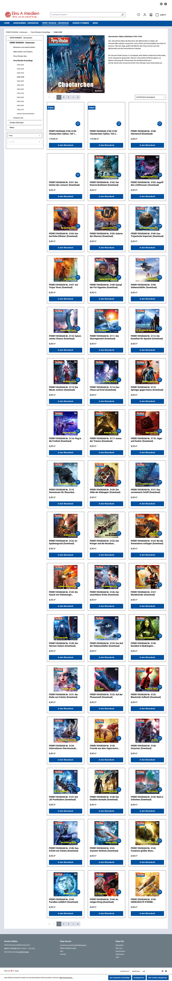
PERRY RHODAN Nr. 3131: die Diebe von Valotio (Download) (63, 695)
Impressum (120, 954)
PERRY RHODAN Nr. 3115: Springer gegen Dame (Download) (147, 388)
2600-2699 (20, 97)
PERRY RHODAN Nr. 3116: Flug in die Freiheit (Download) (65, 439)
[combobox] (85, 14)
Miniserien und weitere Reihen (24, 47)
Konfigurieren (139, 978)
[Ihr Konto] (145, 14)
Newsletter (120, 945)
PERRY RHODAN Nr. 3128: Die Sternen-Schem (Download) (63, 644)
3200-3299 (20, 73)
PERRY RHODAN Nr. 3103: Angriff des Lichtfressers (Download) (147, 183)
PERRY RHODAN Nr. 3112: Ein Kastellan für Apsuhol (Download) (147, 337)
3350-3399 (20, 65)
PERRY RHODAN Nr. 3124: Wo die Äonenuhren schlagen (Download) (147, 542)
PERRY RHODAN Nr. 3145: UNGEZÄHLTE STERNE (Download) (143, 900)
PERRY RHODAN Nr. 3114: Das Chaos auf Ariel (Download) (104, 388)
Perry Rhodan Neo (20, 56)
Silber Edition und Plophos (22, 52)
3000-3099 (20, 81)
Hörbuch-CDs (18, 118)
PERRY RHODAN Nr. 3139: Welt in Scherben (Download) (147, 798)
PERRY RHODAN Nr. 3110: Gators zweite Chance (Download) (65, 337)
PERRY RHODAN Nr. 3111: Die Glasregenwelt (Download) (104, 337)
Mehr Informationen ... (66, 977)
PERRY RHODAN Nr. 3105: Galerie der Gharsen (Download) (106, 234)
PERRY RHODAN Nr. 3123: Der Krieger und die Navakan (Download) (104, 542)
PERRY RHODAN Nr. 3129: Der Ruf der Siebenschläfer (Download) (106, 644)
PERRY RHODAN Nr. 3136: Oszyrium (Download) (143, 747)
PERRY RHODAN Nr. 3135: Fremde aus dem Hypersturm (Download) (104, 747)
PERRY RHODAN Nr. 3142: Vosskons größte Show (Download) (143, 849)
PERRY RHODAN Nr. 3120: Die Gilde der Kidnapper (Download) (105, 490)
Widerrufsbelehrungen (68, 948)
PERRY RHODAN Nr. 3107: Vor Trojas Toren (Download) (63, 286)
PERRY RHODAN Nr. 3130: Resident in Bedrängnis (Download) (143, 644)
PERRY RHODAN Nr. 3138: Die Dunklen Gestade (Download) (104, 798)
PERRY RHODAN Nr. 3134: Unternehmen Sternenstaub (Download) (62, 747)
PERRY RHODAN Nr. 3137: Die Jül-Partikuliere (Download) (63, 798)
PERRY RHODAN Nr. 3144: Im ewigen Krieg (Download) (104, 900)
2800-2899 (20, 89)
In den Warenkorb (65, 145)
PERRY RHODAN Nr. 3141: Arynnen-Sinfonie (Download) (104, 849)
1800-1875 (20, 109)
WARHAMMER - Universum (21, 38)
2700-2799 (20, 93)
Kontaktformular (22, 952)
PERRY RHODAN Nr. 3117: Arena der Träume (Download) (105, 439)
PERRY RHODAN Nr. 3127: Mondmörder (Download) (143, 593)
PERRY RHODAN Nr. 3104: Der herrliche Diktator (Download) (63, 234)
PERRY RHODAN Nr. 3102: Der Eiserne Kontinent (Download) (104, 183)
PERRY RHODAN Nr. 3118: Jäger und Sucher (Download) (146, 439)
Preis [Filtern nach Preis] (24, 136)
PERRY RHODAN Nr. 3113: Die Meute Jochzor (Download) (63, 388)
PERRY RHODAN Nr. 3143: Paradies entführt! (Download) (63, 900)
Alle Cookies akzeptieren (157, 978)
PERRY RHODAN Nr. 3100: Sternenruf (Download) (143, 132)
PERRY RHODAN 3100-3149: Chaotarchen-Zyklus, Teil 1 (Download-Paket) (63, 132)
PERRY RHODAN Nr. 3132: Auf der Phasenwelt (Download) (106, 695)
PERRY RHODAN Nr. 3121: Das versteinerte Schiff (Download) (145, 490)
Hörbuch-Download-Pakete (25, 114)
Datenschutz (120, 951)
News (12, 127)
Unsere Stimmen (17, 122)
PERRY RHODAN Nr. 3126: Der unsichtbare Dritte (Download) (104, 593)
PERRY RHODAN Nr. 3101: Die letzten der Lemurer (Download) (64, 183)
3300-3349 (20, 69)
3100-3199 (20, 77)
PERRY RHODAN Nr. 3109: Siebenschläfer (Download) (144, 286)
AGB (117, 957)
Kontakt (63, 954)
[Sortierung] (150, 97)
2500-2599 (20, 101)
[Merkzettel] (138, 14)
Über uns (119, 948)
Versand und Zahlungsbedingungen (73, 945)
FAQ (61, 951)
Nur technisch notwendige (120, 978)
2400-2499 (20, 105)
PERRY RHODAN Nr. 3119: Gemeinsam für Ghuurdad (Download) (61, 491)
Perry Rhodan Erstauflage (23, 61)
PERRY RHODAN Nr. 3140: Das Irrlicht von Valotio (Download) (63, 849)
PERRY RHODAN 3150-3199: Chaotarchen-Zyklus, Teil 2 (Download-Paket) (103, 132)
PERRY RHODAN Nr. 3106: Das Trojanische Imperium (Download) (147, 234)
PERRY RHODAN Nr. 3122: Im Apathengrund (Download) (63, 542)
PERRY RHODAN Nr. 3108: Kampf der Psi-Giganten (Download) (106, 286)
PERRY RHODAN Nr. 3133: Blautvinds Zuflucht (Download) (146, 695)
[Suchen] (122, 14)
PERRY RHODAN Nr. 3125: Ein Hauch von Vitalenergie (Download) (63, 593)
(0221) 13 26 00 (10, 948)
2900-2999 (20, 85)
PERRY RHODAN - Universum (22, 43)
